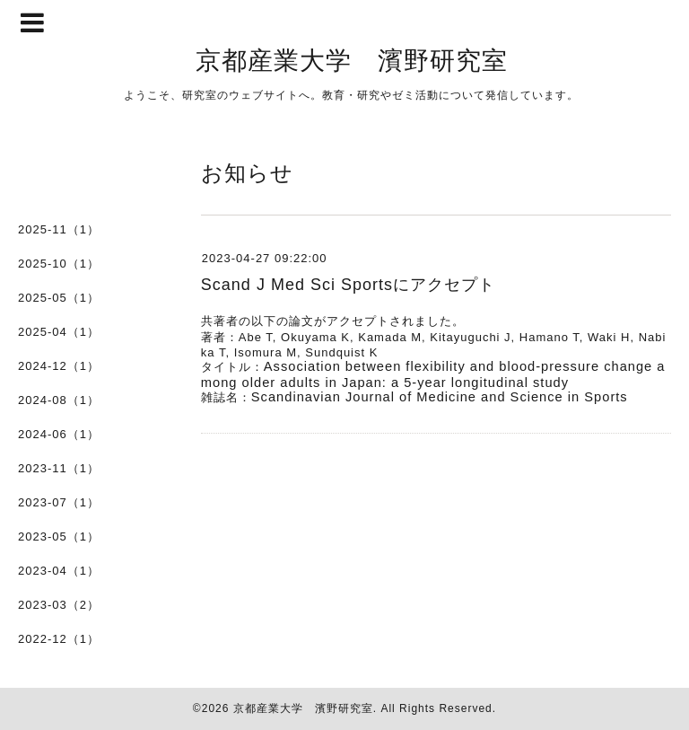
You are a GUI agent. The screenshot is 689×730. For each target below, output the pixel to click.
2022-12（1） (59, 639)
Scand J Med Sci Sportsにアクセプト (348, 285)
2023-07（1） (59, 502)
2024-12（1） (59, 366)
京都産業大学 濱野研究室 (352, 59)
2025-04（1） (59, 332)
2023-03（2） (59, 604)
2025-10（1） (59, 263)
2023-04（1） (59, 570)
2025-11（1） (59, 229)
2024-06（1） (59, 434)
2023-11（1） (59, 468)
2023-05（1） (59, 536)
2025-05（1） (59, 297)
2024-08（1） (59, 400)
